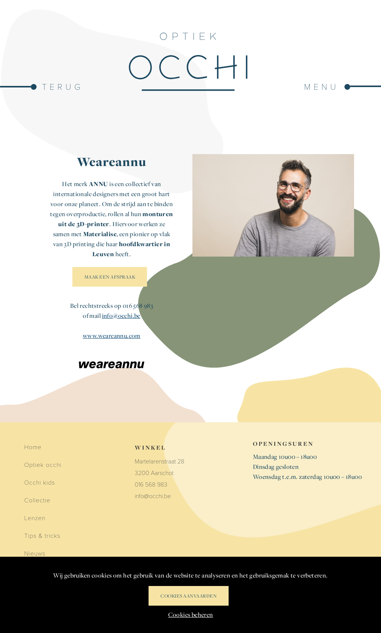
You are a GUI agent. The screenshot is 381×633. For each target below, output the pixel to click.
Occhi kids (39, 482)
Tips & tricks (42, 535)
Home (33, 447)
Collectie (37, 500)
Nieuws (34, 553)
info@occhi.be (121, 315)
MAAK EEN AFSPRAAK (109, 277)
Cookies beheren (190, 614)
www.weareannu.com (111, 335)
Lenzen (34, 518)
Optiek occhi (43, 464)
